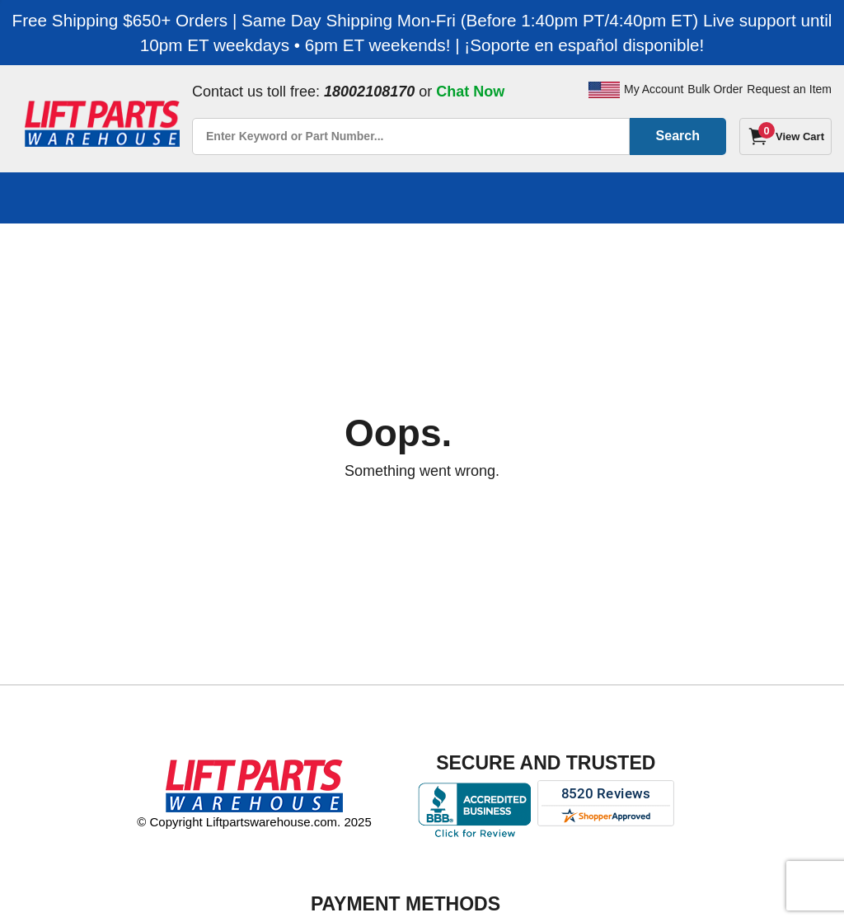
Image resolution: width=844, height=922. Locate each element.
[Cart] (785, 136)
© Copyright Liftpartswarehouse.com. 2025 (254, 822)
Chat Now (470, 91)
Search (678, 136)
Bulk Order (715, 89)
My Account (653, 89)
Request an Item (789, 89)
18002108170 (369, 91)
